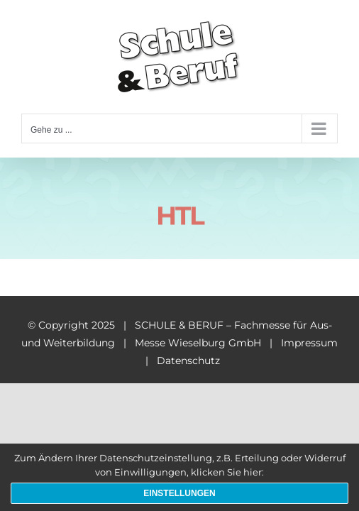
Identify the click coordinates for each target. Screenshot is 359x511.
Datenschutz (188, 360)
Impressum (309, 342)
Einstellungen (179, 493)
